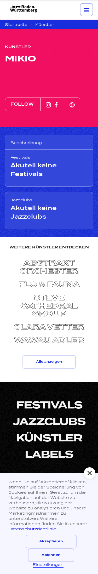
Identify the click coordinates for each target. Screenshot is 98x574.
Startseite (16, 24)
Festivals (49, 405)
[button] (89, 473)
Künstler (44, 24)
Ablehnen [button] (51, 555)
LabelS (49, 454)
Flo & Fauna (49, 285)
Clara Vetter (49, 327)
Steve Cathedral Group (49, 306)
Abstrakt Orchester (49, 267)
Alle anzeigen (49, 361)
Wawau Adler (49, 341)
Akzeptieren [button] (51, 541)
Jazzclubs (49, 422)
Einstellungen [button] (48, 564)
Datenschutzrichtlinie (32, 528)
